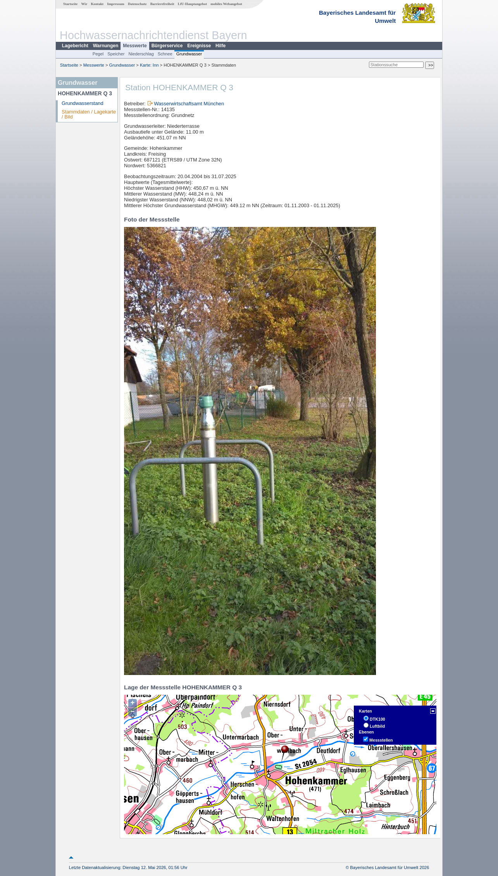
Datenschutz (137, 4)
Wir (84, 4)
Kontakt (97, 4)
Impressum (115, 4)
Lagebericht (75, 45)
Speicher (115, 54)
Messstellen (381, 740)
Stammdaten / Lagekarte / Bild (89, 114)
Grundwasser (189, 54)
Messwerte (134, 45)
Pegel (98, 54)
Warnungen (106, 45)
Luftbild (377, 726)
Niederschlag (140, 54)
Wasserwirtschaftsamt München (189, 103)
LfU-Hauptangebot (192, 4)
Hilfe (220, 45)
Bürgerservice (167, 45)
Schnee (165, 54)
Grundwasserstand (82, 103)
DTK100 (377, 719)
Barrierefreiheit (162, 4)
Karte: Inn (149, 65)
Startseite (70, 4)
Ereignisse (199, 45)
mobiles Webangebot (226, 4)
